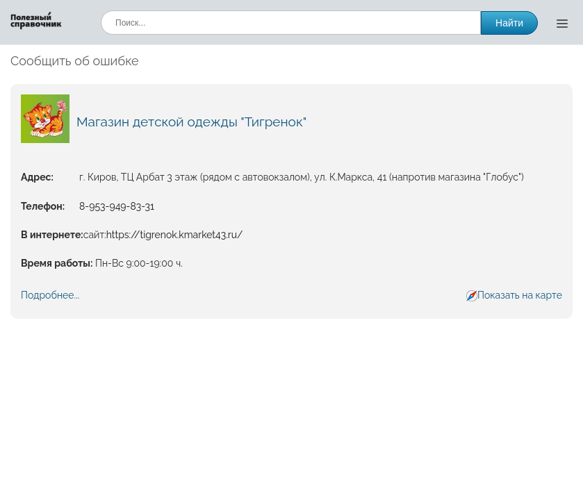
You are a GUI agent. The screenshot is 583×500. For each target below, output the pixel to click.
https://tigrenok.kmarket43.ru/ (174, 234)
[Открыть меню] (562, 22)
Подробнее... (50, 295)
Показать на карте (519, 295)
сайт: (94, 234)
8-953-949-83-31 (116, 206)
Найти (509, 22)
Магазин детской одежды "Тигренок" (191, 121)
